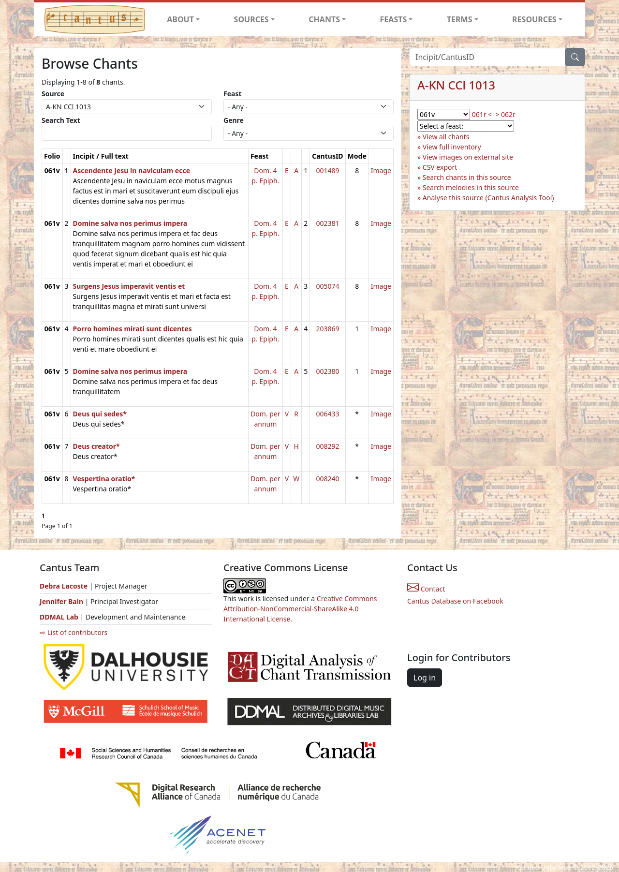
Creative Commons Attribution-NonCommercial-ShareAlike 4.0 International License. (300, 608)
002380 (327, 371)
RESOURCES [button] (534, 19)
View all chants (446, 136)
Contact (426, 588)
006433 (327, 413)
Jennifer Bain (62, 601)
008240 (327, 478)
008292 (327, 446)
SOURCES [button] (251, 19)
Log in (424, 677)
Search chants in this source (467, 177)
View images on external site (468, 157)
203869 (327, 328)
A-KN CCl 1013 (456, 85)
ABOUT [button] (180, 19)
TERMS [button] (459, 19)
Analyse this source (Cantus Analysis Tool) (488, 197)
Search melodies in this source (471, 187)
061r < (482, 114)
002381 (327, 223)
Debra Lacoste (64, 586)
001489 (327, 170)
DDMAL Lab (59, 616)
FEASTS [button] (393, 19)
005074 (327, 286)
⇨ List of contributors (73, 632)
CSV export (440, 167)
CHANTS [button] (324, 19)
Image (381, 170)
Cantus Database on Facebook (455, 601)
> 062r (505, 114)
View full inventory (452, 146)
